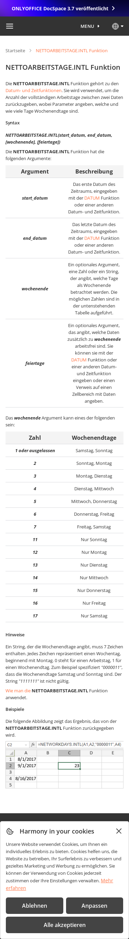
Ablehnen (34, 905)
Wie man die (18, 691)
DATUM (92, 198)
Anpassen (94, 905)
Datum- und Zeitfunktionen (34, 90)
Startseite (15, 50)
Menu (87, 26)
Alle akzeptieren (65, 925)
